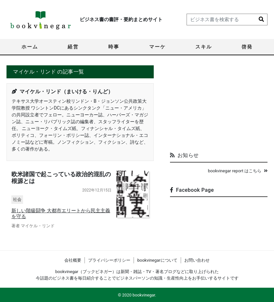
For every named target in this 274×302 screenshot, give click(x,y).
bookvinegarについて (157, 260)
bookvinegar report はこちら (237, 170)
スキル (203, 47)
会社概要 (72, 260)
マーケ (157, 47)
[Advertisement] (218, 106)
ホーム (29, 47)
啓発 (247, 47)
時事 (113, 47)
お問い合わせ (197, 260)
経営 (73, 47)
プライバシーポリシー (109, 260)
